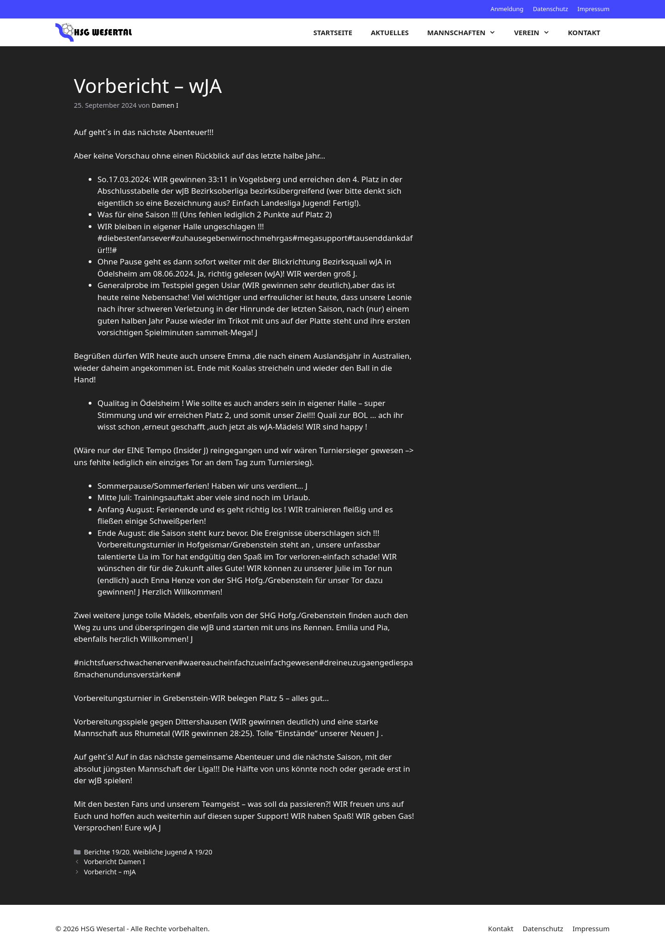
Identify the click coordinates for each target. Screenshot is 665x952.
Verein (536, 32)
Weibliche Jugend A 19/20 (172, 852)
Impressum (593, 9)
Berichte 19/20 (107, 852)
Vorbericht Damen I (114, 861)
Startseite (333, 32)
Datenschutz (550, 9)
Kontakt (584, 32)
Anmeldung (506, 9)
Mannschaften (466, 32)
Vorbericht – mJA (110, 871)
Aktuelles (390, 32)
